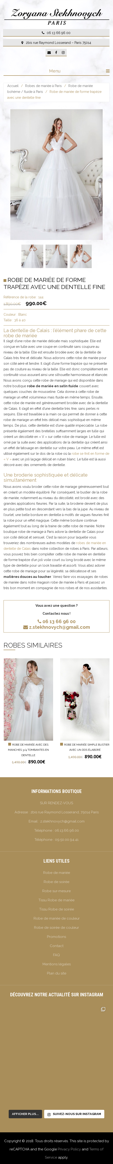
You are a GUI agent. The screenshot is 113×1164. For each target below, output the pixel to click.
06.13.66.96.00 (67, 830)
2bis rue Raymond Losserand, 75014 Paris (65, 812)
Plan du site (56, 973)
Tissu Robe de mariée (56, 900)
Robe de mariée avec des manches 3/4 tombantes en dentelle (28, 750)
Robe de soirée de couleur (56, 927)
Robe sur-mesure (56, 891)
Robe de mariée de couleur (57, 918)
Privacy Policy (69, 1149)
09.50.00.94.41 (66, 840)
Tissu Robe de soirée (56, 909)
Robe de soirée (56, 882)
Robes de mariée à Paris (43, 86)
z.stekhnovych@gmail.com (56, 627)
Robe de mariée (56, 873)
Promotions (56, 937)
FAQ (56, 955)
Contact (56, 946)
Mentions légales (57, 964)
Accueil (13, 86)
